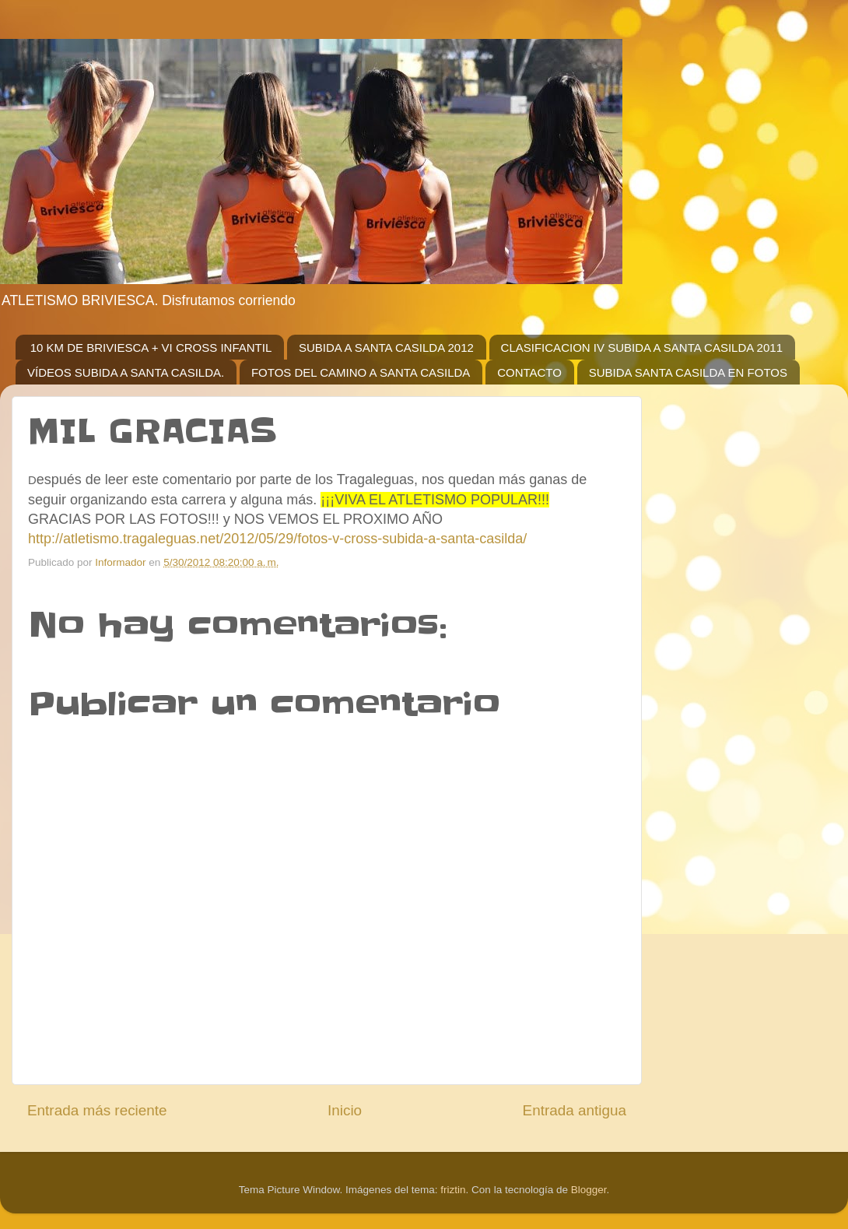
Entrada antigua (574, 1110)
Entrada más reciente (97, 1110)
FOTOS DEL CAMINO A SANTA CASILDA (360, 372)
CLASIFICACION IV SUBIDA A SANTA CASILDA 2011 (642, 347)
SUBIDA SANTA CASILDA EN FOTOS (688, 372)
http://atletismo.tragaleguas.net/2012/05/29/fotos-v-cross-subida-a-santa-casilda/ (277, 538)
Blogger (589, 1190)
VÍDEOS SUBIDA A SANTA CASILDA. (125, 372)
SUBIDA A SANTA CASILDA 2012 (386, 347)
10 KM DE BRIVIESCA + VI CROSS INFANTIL (151, 347)
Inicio (345, 1110)
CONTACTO (529, 372)
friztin (452, 1190)
